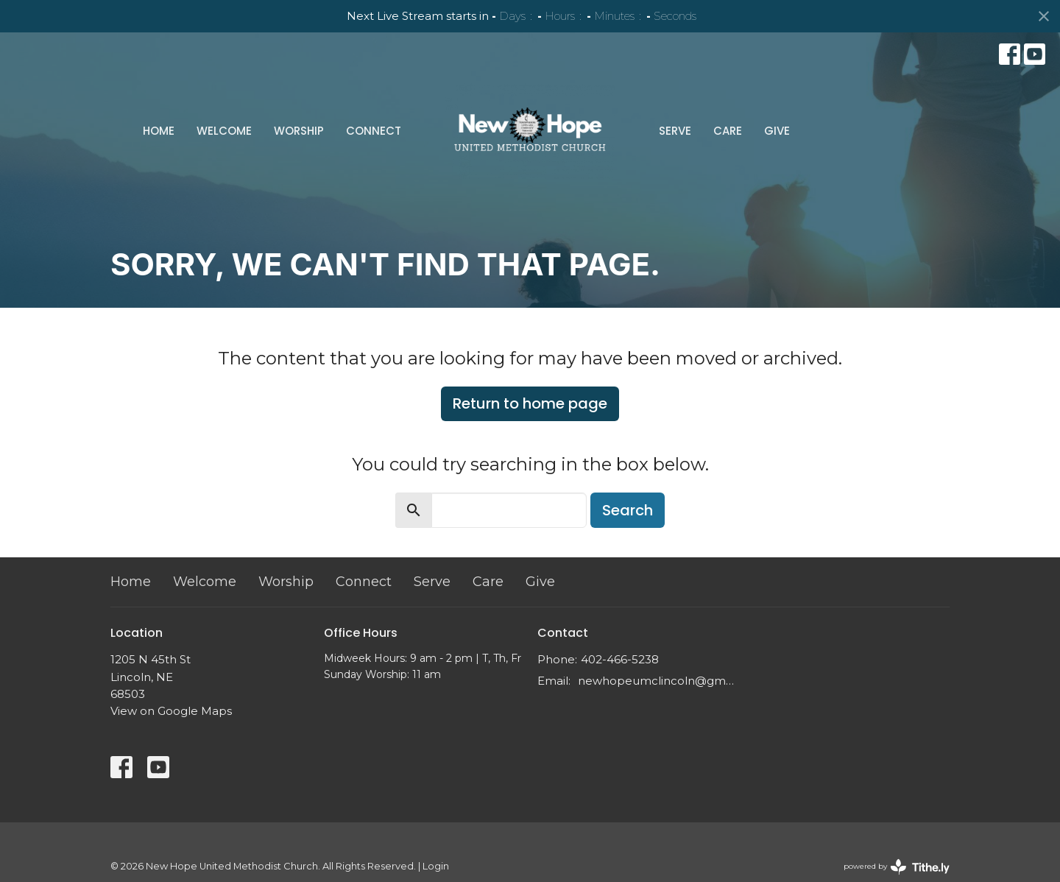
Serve (675, 130)
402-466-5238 (620, 659)
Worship (299, 130)
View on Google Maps (171, 711)
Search (627, 510)
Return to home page (530, 403)
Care (727, 130)
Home (158, 130)
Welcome (224, 130)
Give (777, 130)
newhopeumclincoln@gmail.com (657, 681)
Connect (373, 130)
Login (436, 866)
